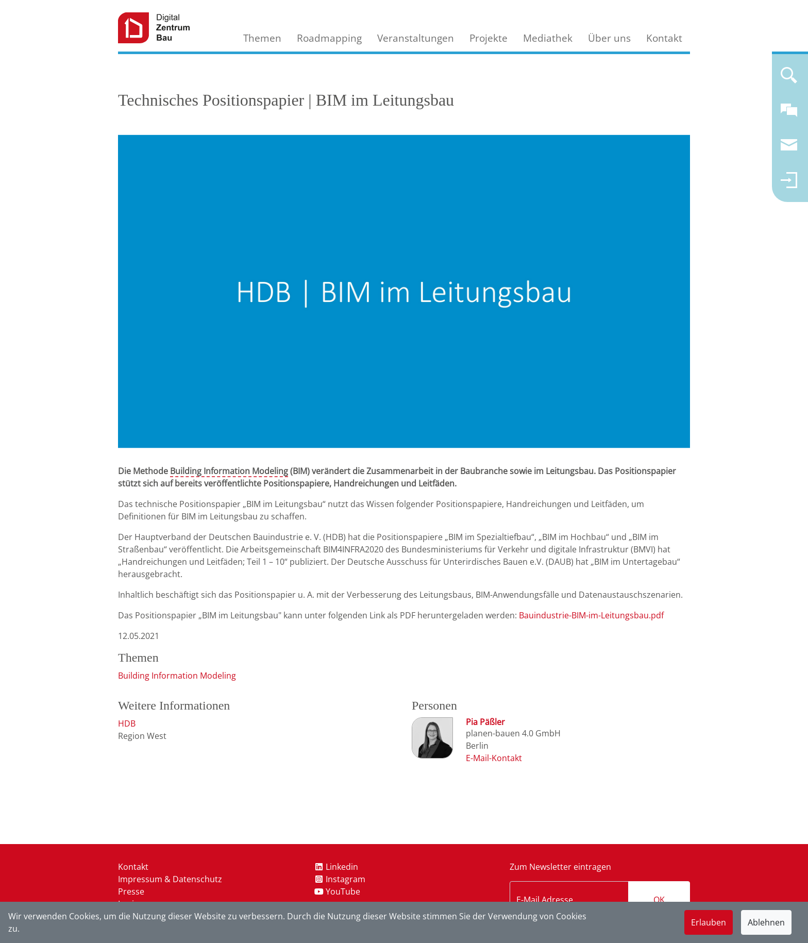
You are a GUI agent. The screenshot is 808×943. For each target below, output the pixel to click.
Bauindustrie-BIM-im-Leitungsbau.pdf (591, 615)
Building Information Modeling (229, 471)
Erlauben (708, 922)
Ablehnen (766, 922)
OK (659, 899)
